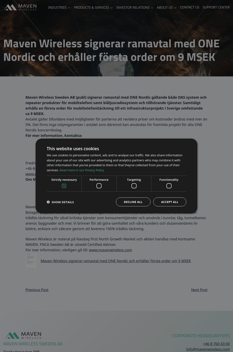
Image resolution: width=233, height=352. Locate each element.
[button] (60, 202)
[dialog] (116, 176)
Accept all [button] (169, 202)
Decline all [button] (133, 202)
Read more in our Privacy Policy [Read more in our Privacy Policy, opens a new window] (82, 170)
